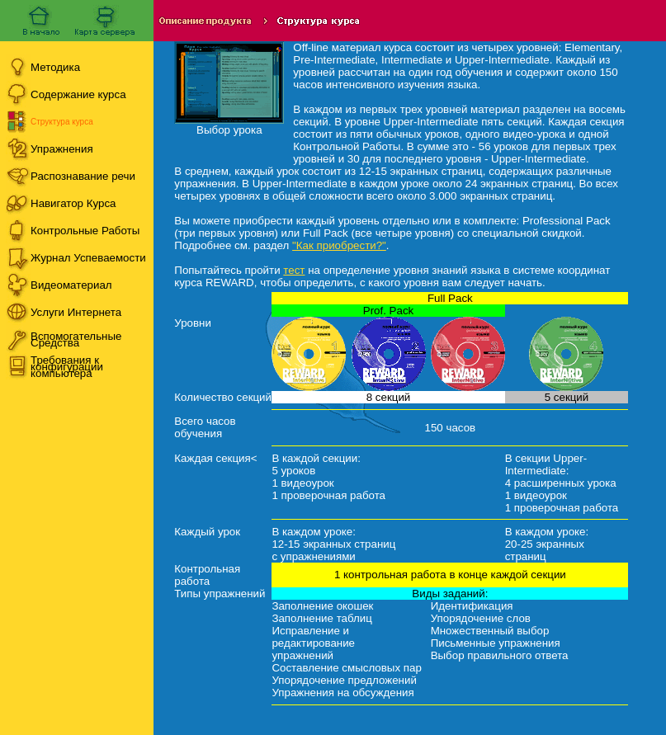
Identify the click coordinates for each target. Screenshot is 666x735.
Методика (55, 67)
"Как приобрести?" (339, 245)
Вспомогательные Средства (76, 339)
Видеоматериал (71, 285)
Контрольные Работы (85, 230)
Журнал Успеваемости (88, 258)
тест (294, 270)
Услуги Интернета (76, 312)
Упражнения (62, 149)
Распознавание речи (83, 176)
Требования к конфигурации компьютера (67, 366)
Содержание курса (78, 94)
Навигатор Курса (73, 203)
